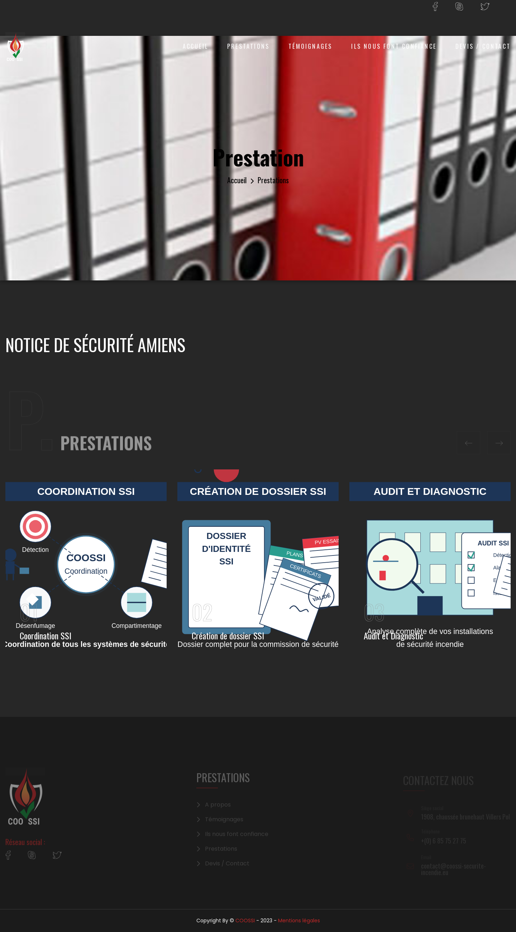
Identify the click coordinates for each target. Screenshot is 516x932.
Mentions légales (299, 920)
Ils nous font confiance (393, 46)
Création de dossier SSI (228, 635)
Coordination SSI (45, 635)
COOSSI (245, 920)
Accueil (195, 46)
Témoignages (310, 46)
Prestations (248, 46)
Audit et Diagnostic (393, 635)
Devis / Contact (483, 46)
